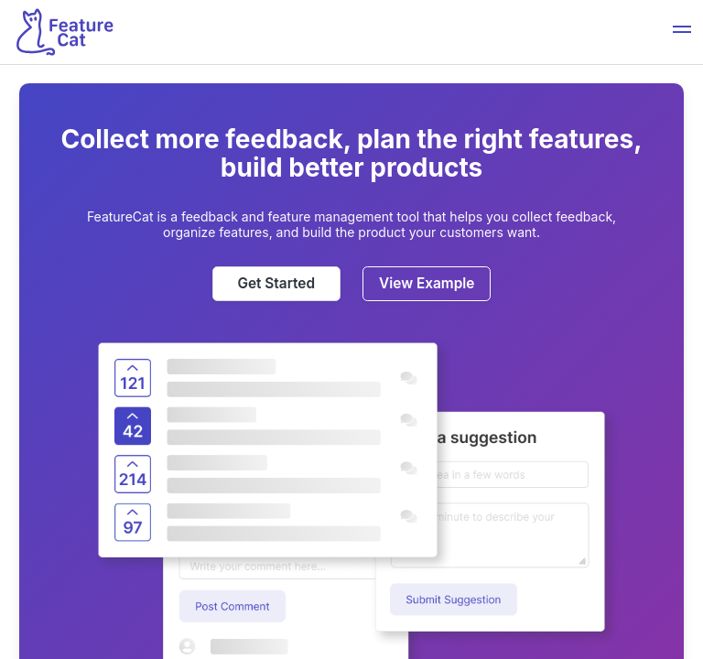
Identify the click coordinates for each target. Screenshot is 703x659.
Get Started (276, 283)
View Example (426, 283)
